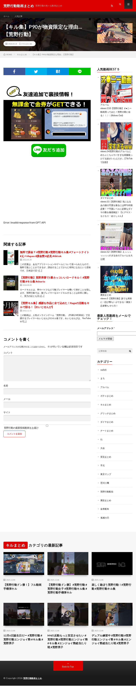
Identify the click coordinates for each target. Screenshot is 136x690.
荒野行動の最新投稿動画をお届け (47, 430)
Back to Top (68, 672)
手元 (102, 468)
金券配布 (105, 510)
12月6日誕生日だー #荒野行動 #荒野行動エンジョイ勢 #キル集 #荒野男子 (22, 643)
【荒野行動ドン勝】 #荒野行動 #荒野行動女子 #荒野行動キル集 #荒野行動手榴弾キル (66, 591)
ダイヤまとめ (107, 200)
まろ (102, 382)
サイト (6, 415)
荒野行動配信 (107, 493)
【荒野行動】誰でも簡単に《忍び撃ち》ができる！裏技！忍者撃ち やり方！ (115, 306)
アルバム (105, 107)
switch (103, 373)
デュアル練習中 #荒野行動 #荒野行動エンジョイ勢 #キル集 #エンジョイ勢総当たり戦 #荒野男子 (111, 645)
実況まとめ (106, 459)
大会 (102, 450)
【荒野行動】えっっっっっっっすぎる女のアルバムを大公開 (115, 260)
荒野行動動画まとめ (33, 683)
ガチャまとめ (107, 399)
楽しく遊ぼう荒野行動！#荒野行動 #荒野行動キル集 (111, 589)
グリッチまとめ (108, 416)
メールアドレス (106, 332)
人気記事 (20, 16)
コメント (8, 356)
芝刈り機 (105, 485)
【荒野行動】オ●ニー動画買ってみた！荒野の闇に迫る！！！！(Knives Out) (115, 115)
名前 (5, 389)
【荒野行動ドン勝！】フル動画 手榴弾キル (23, 589)
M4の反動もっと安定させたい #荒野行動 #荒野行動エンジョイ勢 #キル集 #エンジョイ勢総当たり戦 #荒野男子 (66, 645)
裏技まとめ (106, 299)
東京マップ (106, 476)
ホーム (6, 16)
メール (6, 402)
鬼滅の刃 (105, 519)
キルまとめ (27, 47)
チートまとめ (107, 433)
